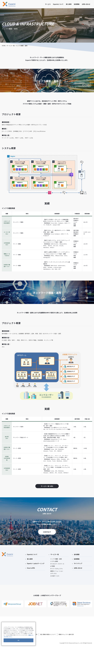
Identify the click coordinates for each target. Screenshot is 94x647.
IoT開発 (52, 564)
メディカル (53, 572)
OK (18, 645)
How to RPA (30, 566)
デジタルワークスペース (57, 562)
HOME (4, 46)
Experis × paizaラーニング (34, 562)
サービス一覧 (11, 46)
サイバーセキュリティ (56, 567)
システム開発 (54, 560)
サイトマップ (77, 562)
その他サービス (54, 574)
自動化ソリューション (56, 569)
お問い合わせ (86, 4)
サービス (48, 4)
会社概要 (75, 553)
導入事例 (68, 4)
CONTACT (47, 532)
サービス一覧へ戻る (47, 486)
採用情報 (76, 4)
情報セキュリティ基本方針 (66, 633)
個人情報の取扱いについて (48, 633)
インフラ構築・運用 (56, 557)
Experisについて (58, 4)
